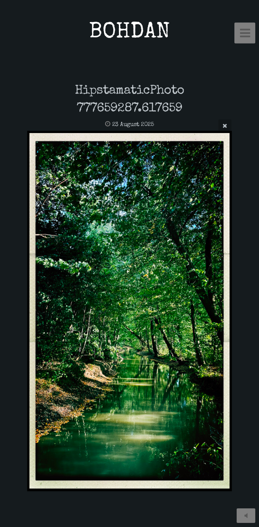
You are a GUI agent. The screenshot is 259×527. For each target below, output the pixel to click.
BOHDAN (129, 33)
